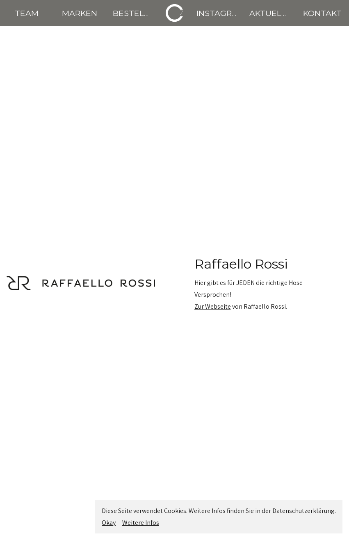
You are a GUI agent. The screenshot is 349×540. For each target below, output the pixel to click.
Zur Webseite (212, 306)
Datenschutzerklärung (303, 510)
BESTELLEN (136, 13)
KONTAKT (322, 13)
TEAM (27, 13)
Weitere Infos (140, 522)
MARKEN (79, 13)
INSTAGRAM (220, 13)
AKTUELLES (272, 13)
